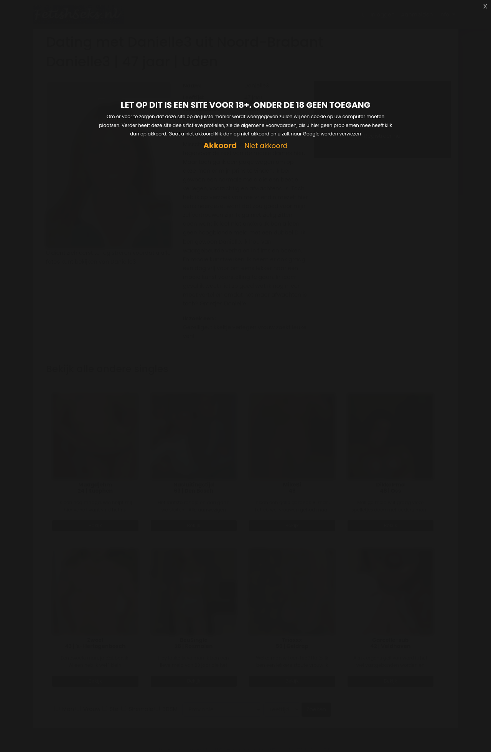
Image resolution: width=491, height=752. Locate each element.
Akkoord (220, 145)
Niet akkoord (265, 146)
